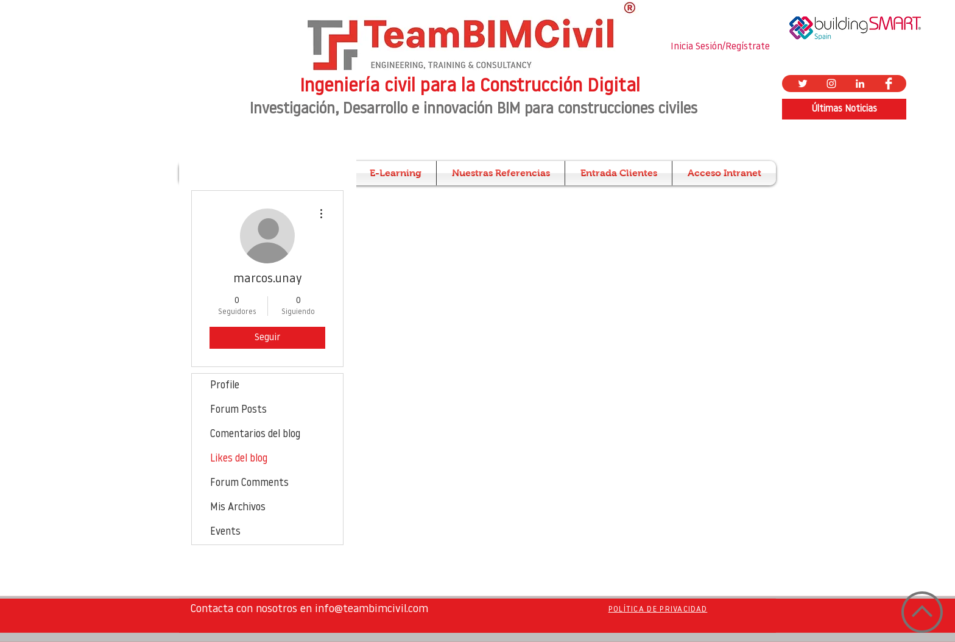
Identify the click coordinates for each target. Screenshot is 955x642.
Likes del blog (238, 459)
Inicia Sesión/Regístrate (720, 47)
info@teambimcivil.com (371, 609)
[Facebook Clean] (889, 83)
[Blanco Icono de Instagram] (831, 83)
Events (225, 532)
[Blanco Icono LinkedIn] (860, 83)
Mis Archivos (238, 507)
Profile (224, 385)
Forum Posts (238, 410)
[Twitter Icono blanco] (803, 83)
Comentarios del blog (255, 434)
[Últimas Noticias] (844, 109)
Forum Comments (249, 483)
